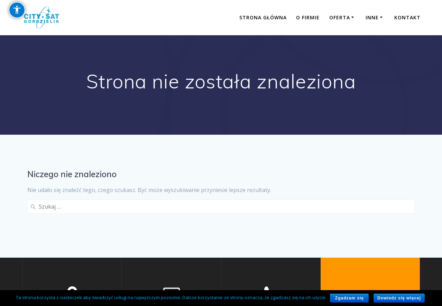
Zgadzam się (349, 298)
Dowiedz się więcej (399, 298)
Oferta (339, 17)
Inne (372, 17)
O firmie (308, 17)
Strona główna (263, 17)
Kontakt (407, 17)
